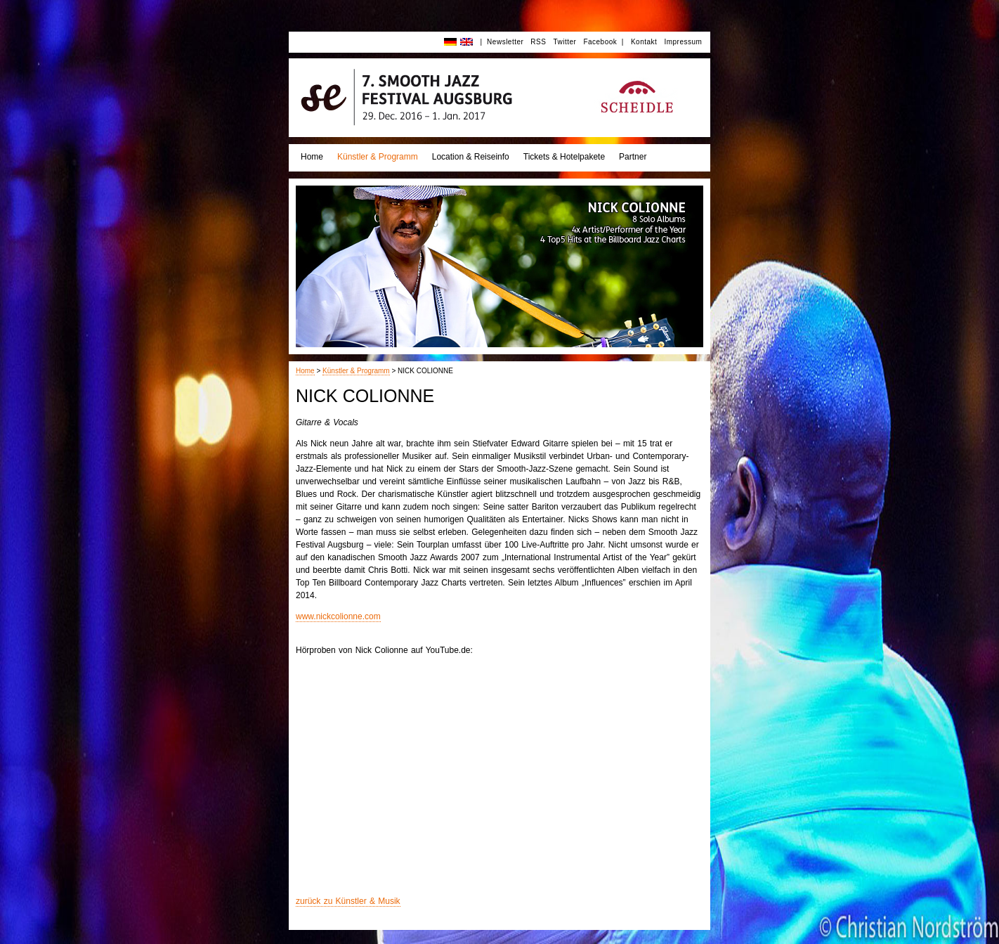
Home (312, 157)
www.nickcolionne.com (338, 616)
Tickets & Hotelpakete (564, 157)
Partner (632, 157)
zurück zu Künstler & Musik (348, 901)
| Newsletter (501, 42)
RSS (538, 42)
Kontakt (644, 42)
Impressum (683, 42)
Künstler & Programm (377, 157)
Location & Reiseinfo (470, 157)
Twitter (564, 42)
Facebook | (603, 42)
